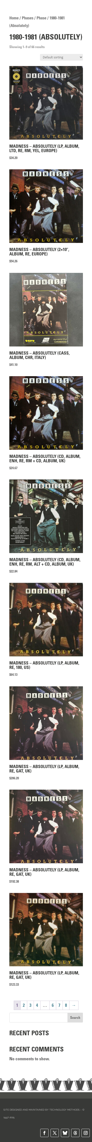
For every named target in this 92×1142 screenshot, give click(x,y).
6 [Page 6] (53, 1005)
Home (14, 17)
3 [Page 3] (30, 1005)
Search (75, 1017)
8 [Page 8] (66, 1005)
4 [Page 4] (37, 1005)
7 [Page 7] (59, 1005)
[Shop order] (61, 57)
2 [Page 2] (24, 1005)
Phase (41, 17)
